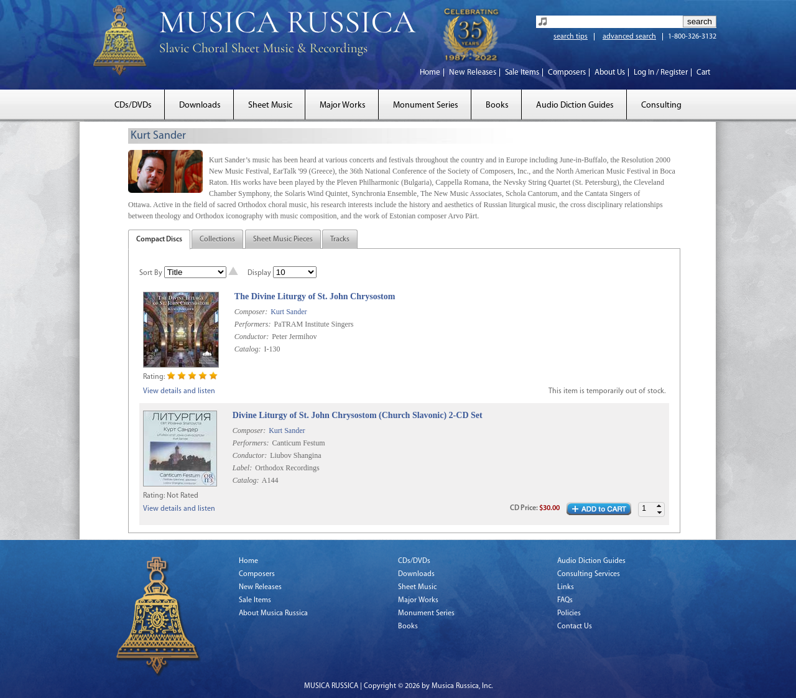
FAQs (565, 600)
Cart (703, 72)
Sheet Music (270, 105)
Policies (569, 613)
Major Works (343, 105)
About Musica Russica (273, 613)
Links (565, 587)
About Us (610, 72)
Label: (242, 467)
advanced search (629, 36)
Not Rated (182, 496)
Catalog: (247, 349)
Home (430, 72)
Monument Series (425, 105)
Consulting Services (588, 574)
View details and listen (179, 391)
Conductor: (251, 336)
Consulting (661, 105)
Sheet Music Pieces (283, 239)
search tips (570, 36)
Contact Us (574, 626)
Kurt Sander (289, 311)
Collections (217, 239)
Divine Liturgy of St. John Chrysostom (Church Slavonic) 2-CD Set (358, 415)
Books (497, 105)
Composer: (250, 311)
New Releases (472, 72)
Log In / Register (661, 72)
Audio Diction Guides (575, 105)
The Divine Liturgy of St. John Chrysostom (315, 296)
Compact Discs (159, 239)
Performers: (252, 324)
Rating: (154, 377)
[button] (659, 506)
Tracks (339, 239)
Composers (567, 72)
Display (259, 273)
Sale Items (522, 72)
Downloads (200, 105)
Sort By (150, 273)
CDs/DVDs (133, 105)
